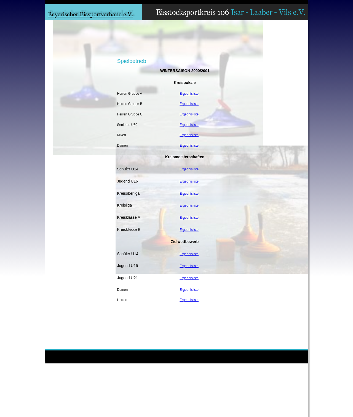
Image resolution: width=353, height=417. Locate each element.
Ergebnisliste (189, 94)
